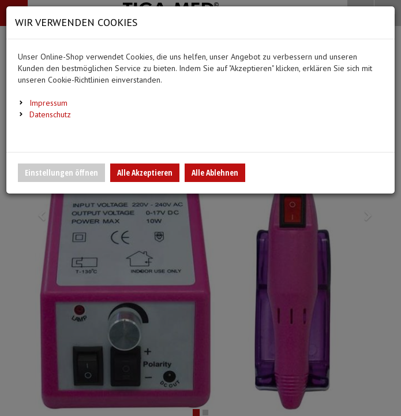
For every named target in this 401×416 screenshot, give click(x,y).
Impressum (48, 103)
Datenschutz (50, 114)
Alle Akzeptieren (145, 172)
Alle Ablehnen (215, 172)
